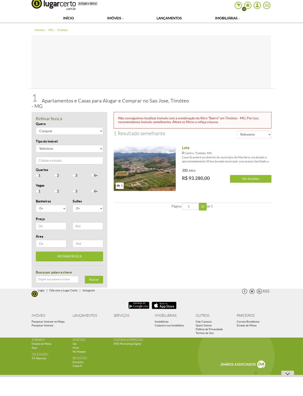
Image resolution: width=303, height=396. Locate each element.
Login (41, 290)
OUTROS (202, 315)
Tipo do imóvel (47, 141)
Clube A (77, 366)
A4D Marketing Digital (127, 343)
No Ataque (79, 351)
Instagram (88, 290)
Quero (41, 124)
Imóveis (115, 18)
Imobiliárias (227, 18)
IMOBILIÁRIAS (166, 315)
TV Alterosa (39, 358)
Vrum (76, 347)
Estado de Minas (247, 325)
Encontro (78, 362)
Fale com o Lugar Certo (63, 290)
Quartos (42, 170)
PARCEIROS (246, 315)
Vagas (40, 185)
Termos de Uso (205, 333)
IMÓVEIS (38, 315)
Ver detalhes (250, 178)
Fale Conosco (204, 321)
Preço (40, 219)
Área (39, 236)
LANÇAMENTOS (85, 315)
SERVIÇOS (121, 315)
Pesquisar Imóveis (42, 325)
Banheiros (43, 201)
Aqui (34, 347)
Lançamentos (169, 18)
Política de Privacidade (209, 329)
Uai (75, 343)
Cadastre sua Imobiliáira (169, 325)
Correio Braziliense (248, 321)
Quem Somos (204, 325)
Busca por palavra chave (54, 272)
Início (68, 18)
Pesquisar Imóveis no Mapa (48, 321)
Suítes (77, 201)
